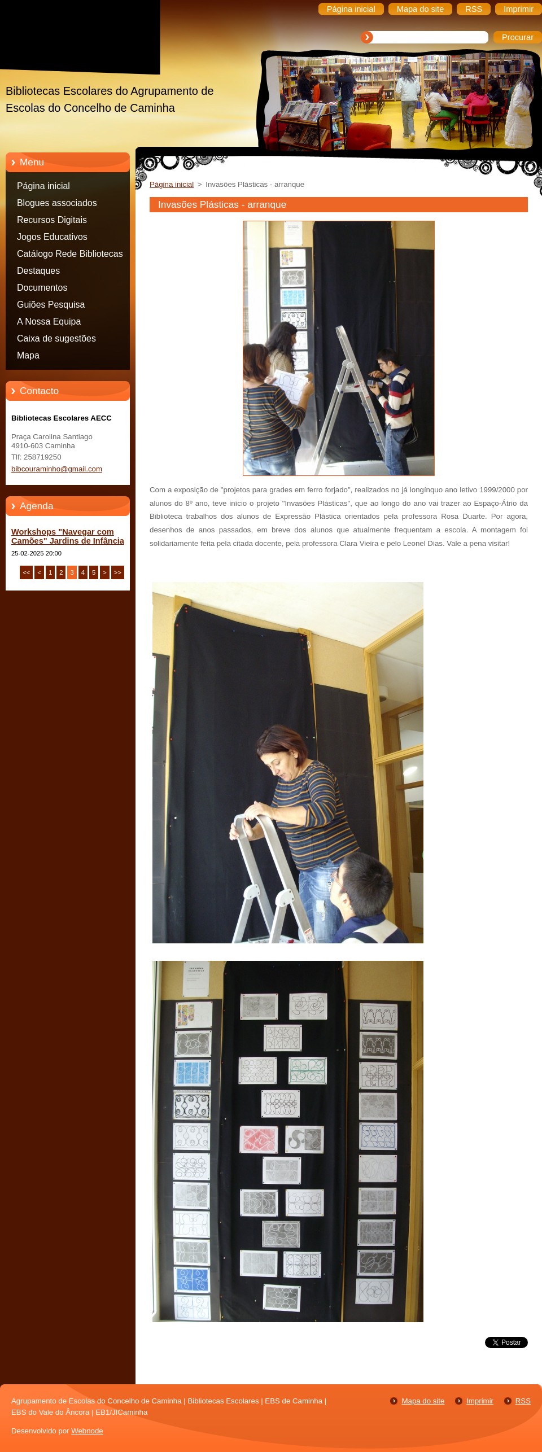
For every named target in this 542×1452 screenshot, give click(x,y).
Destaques (38, 270)
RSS (523, 1401)
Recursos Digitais (52, 220)
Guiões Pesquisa (51, 304)
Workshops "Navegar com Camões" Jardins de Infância (67, 536)
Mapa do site (422, 1401)
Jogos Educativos (52, 237)
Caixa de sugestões (56, 338)
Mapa (28, 355)
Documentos (42, 287)
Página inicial (43, 186)
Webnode (87, 1431)
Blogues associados (57, 203)
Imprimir (479, 1401)
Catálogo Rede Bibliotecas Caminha (70, 256)
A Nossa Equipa (49, 321)
